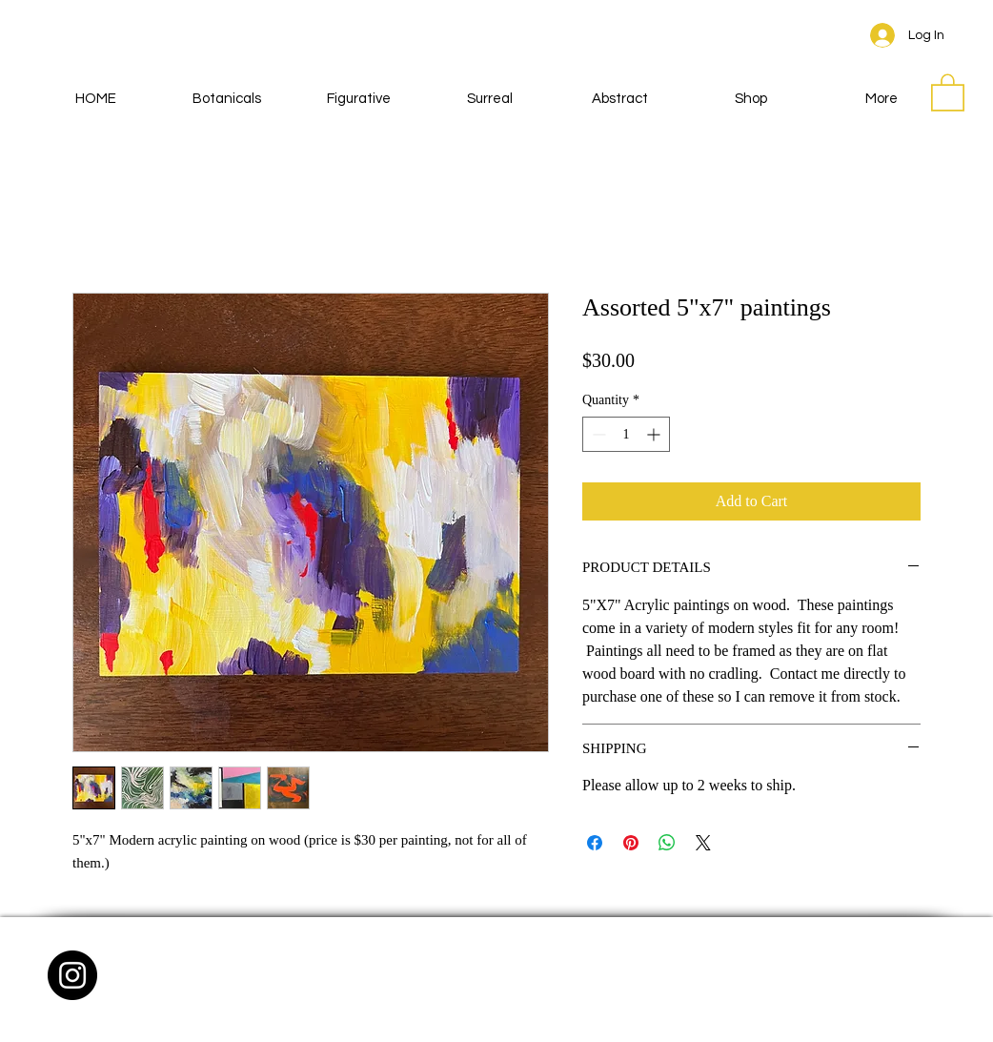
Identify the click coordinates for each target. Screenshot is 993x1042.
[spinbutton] (626, 434)
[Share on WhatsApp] (667, 842)
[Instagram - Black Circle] (72, 975)
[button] (947, 92)
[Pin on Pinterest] (630, 842)
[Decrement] (597, 434)
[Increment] (655, 434)
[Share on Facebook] (594, 842)
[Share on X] (703, 842)
